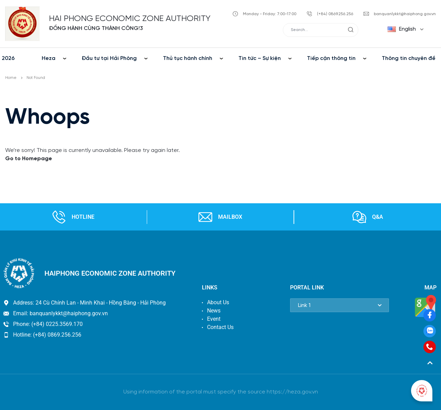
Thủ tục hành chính (187, 58)
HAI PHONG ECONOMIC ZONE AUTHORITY (130, 18)
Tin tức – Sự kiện (259, 58)
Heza (48, 58)
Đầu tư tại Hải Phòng (109, 58)
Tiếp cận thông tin (331, 58)
